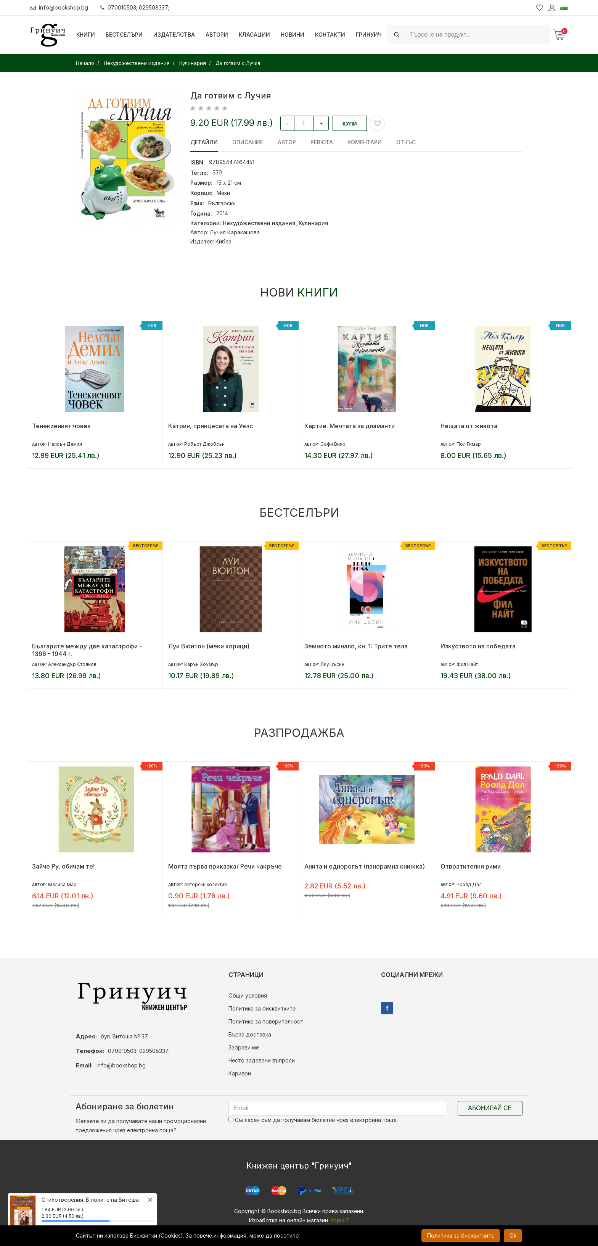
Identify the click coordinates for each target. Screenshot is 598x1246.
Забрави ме (243, 1047)
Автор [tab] (287, 142)
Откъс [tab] (406, 142)
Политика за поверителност (265, 1021)
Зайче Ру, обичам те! (63, 866)
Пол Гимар (469, 444)
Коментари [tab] (364, 142)
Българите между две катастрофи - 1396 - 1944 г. (87, 650)
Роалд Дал (469, 884)
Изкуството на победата (478, 646)
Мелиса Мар (62, 884)
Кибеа (223, 241)
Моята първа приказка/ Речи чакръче (225, 866)
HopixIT (339, 1220)
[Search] (477, 34)
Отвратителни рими (470, 866)
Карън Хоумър (201, 664)
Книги (85, 34)
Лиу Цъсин (332, 664)
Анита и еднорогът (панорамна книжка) (364, 866)
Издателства (174, 34)
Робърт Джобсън (204, 444)
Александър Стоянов (72, 664)
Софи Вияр (333, 444)
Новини (292, 34)
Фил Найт (467, 664)
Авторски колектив (205, 884)
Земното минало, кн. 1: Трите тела (356, 646)
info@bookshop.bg (59, 7)
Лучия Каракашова (235, 232)
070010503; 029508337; (134, 7)
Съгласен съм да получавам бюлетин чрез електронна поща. (313, 1120)
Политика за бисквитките (262, 1008)
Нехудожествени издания (259, 223)
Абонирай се (490, 1108)
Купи (349, 124)
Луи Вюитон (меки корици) (208, 646)
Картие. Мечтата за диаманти (349, 426)
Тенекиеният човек (61, 426)
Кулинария (313, 223)
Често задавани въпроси (261, 1060)
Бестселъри (124, 34)
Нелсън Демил (65, 444)
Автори (217, 34)
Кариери (239, 1073)
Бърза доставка (249, 1034)
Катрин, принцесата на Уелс (210, 426)
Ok (513, 1235)
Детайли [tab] (204, 142)
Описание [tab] (247, 142)
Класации (254, 34)
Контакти (330, 34)
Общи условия (247, 995)
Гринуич (369, 34)
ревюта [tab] (321, 142)
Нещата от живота (468, 426)
